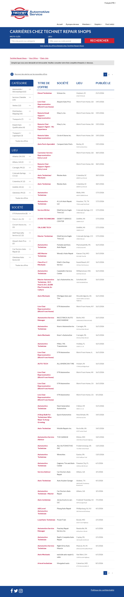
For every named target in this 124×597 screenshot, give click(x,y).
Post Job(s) (109, 24)
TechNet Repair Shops (18, 58)
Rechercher (99, 40)
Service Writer (44, 210)
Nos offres (33, 58)
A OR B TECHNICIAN (46, 219)
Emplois (98, 24)
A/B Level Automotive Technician (43, 511)
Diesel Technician (45, 93)
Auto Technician (44, 184)
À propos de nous (72, 24)
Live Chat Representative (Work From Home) (46, 104)
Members (86, 24)
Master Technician (45, 236)
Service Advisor (44, 472)
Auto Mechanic (44, 296)
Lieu (79, 83)
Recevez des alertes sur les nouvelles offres (28, 74)
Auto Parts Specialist (46, 144)
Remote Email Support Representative (44, 115)
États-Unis (44, 58)
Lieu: (50, 36)
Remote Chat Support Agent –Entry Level (44, 166)
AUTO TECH (43, 364)
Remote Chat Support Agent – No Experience (46, 126)
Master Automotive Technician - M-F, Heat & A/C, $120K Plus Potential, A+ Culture (46, 284)
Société (62, 83)
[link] (62, 54)
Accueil (59, 24)
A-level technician (45, 563)
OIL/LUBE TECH (44, 227)
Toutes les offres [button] (21, 141)
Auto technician (44, 500)
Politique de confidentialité (102, 590)
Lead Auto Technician (46, 520)
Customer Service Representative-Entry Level (45, 155)
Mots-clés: (15, 36)
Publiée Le (103, 83)
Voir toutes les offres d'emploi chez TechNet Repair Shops (62, 46)
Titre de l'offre (44, 85)
